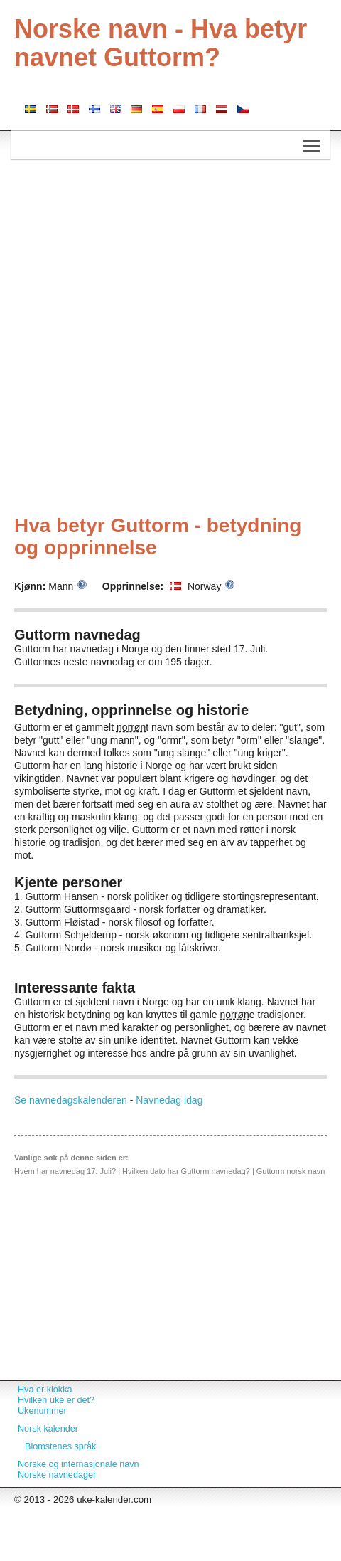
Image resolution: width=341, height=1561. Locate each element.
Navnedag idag (169, 1100)
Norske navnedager (57, 1475)
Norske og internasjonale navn (78, 1464)
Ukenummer (42, 1411)
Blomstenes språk (60, 1446)
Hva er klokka (45, 1390)
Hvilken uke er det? (56, 1400)
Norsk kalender (48, 1429)
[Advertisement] (165, 339)
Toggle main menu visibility (313, 141)
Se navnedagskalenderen (70, 1100)
